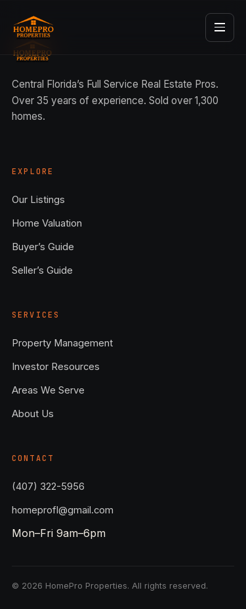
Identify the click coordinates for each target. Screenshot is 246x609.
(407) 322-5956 (48, 486)
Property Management (62, 343)
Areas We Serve (48, 390)
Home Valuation (47, 223)
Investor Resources (56, 367)
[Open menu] (219, 27)
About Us (33, 414)
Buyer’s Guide (43, 247)
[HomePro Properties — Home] (33, 27)
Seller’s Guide (42, 270)
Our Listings (38, 200)
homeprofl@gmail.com (62, 510)
